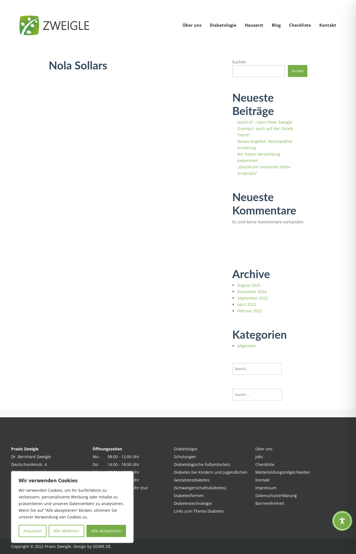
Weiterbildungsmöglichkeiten (282, 472)
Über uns (191, 25)
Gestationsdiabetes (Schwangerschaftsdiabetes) (200, 483)
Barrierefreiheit (269, 503)
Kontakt (327, 25)
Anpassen (32, 530)
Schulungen (185, 456)
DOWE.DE (102, 546)
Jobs (259, 456)
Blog (276, 25)
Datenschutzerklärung (276, 495)
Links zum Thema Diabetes (199, 511)
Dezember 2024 (251, 291)
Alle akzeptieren (106, 530)
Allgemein (246, 345)
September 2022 (252, 298)
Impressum (265, 487)
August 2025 (248, 285)
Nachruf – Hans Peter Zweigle (264, 122)
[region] (72, 507)
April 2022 (246, 304)
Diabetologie (223, 25)
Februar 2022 (249, 310)
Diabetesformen (189, 495)
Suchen (239, 61)
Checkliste (300, 25)
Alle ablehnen (66, 530)
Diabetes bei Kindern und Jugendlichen (211, 472)
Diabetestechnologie (193, 503)
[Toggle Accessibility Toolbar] (342, 520)
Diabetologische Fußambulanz (202, 464)
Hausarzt (254, 25)
